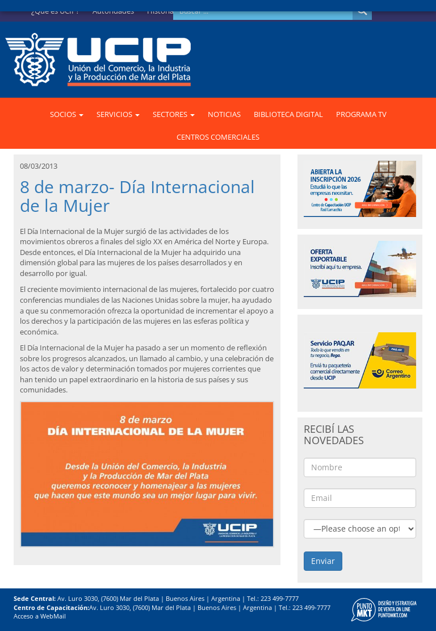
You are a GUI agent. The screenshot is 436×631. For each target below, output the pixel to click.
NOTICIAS (224, 114)
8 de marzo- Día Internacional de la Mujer (137, 196)
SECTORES (174, 114)
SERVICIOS (118, 114)
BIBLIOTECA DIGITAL (288, 114)
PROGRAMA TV (361, 114)
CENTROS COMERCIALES (218, 137)
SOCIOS (66, 114)
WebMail (53, 616)
